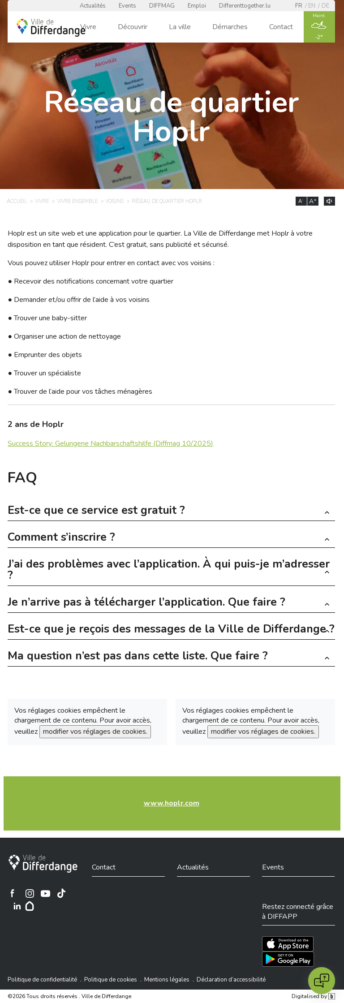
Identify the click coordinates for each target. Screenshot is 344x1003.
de (325, 6)
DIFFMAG (162, 6)
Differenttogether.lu (245, 6)
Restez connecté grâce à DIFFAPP (297, 911)
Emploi (197, 6)
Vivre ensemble (77, 201)
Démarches (230, 27)
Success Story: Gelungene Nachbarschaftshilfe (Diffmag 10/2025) (110, 443)
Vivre (88, 27)
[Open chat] (321, 980)
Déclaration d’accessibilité (231, 980)
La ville (180, 27)
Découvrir (132, 27)
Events (127, 6)
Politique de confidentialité (42, 980)
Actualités (93, 6)
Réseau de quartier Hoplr (167, 201)
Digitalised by (313, 996)
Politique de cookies (110, 980)
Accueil (17, 201)
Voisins (114, 201)
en (311, 6)
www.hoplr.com (171, 803)
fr (298, 6)
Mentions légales (166, 980)
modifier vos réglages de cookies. (95, 731)
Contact (281, 27)
